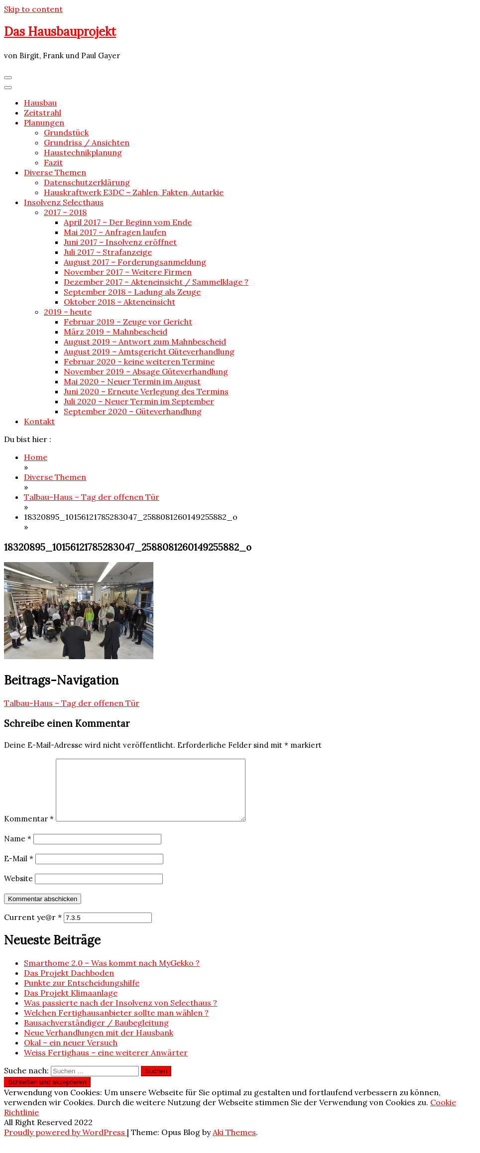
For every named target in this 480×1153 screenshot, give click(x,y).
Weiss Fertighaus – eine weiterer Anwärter (106, 1064)
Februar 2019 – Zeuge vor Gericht (128, 322)
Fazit (53, 162)
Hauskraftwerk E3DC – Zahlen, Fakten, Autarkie (134, 192)
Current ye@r (33, 929)
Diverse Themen (55, 172)
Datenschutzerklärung (87, 182)
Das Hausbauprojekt (60, 31)
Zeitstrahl (42, 112)
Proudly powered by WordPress (65, 1144)
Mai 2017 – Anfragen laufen (115, 232)
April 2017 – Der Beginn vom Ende (128, 222)
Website (18, 890)
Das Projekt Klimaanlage (71, 1005)
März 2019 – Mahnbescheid (115, 332)
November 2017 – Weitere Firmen (128, 272)
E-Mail (18, 870)
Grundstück (66, 132)
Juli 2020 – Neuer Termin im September (139, 401)
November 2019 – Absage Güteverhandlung (146, 371)
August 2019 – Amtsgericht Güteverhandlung (149, 351)
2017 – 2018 (65, 212)
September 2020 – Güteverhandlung (133, 411)
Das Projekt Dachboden (69, 985)
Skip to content (33, 9)
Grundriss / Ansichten (86, 142)
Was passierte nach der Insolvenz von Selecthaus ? (120, 1015)
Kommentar (29, 830)
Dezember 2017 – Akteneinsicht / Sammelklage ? (156, 282)
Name (17, 850)
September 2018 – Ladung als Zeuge (132, 292)
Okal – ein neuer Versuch (71, 1054)
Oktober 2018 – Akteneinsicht (119, 302)
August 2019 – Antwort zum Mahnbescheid (145, 341)
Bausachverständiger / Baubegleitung (96, 1034)
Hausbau (40, 103)
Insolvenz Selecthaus (64, 202)
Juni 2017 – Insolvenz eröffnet (120, 242)
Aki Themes (234, 1144)
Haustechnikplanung (83, 152)
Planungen (44, 122)
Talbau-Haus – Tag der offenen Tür (71, 703)
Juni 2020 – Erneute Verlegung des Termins (146, 391)
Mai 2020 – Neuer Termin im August (132, 381)
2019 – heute (68, 312)
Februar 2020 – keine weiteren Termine (139, 361)
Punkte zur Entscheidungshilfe (81, 995)
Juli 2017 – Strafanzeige (108, 252)
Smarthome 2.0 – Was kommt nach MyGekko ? (112, 975)
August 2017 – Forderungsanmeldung (135, 262)
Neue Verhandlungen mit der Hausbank (98, 1044)
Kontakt (39, 421)
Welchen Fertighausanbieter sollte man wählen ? (116, 1025)
